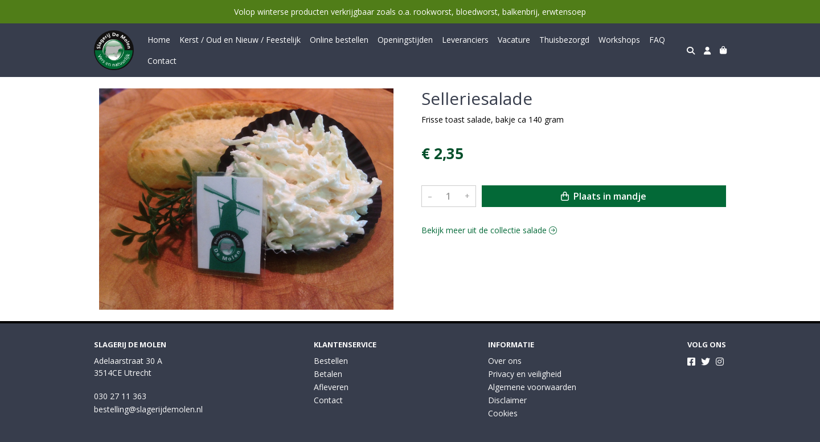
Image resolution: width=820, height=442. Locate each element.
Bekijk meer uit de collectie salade (489, 230)
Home (158, 39)
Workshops (619, 39)
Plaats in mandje (603, 196)
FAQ (657, 39)
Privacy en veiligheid (524, 373)
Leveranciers (465, 39)
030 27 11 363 (120, 396)
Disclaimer (507, 400)
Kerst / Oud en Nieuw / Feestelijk (240, 39)
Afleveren (331, 387)
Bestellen (331, 360)
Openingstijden (405, 39)
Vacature (514, 39)
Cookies (503, 413)
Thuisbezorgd (564, 39)
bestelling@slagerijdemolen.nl (148, 409)
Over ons (505, 360)
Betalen (328, 373)
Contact (162, 60)
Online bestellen (339, 39)
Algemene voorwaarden (532, 387)
